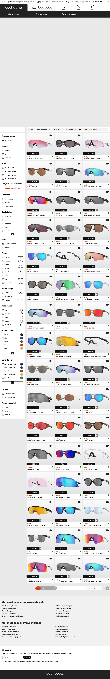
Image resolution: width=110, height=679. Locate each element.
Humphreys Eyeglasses (10, 574)
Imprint (25, 669)
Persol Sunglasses (8, 551)
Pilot (12, 215)
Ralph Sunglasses (62, 556)
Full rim (12, 233)
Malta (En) (98, 1)
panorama (12, 197)
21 (94, 528)
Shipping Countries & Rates (47, 631)
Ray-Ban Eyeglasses (9, 566)
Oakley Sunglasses (9, 548)
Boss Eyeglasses (61, 574)
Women (6, 90)
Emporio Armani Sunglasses (12, 556)
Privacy (18, 669)
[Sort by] (95, 69)
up (107, 669)
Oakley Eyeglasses (8, 569)
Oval (12, 219)
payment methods (43, 628)
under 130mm (9, 108)
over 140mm (9, 118)
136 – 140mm (9, 115)
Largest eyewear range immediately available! (20, 2)
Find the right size (12, 129)
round (12, 204)
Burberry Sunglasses (63, 551)
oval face (12, 254)
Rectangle (12, 201)
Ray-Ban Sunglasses (9, 546)
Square (12, 208)
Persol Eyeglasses (61, 569)
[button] (14, 7)
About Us (5, 625)
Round (12, 257)
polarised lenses (8, 333)
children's (6, 98)
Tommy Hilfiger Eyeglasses (65, 577)
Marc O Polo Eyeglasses (10, 571)
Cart (92, 9)
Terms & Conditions (8, 669)
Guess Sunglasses (62, 553)
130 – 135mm (9, 111)
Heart (12, 250)
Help (75, 625)
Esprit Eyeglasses (61, 571)
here (56, 601)
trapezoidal (12, 264)
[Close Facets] (12, 69)
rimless (12, 240)
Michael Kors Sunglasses (65, 546)
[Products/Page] (73, 69)
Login (78, 9)
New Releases (7, 139)
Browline (12, 212)
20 (88, 528)
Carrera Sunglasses (9, 553)
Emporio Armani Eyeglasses (12, 577)
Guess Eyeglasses (61, 566)
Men (4, 94)
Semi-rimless (12, 236)
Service (40, 625)
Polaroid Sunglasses (63, 548)
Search (64, 9)
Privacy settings (7, 628)
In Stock (6, 142)
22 (99, 528)
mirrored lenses (8, 337)
